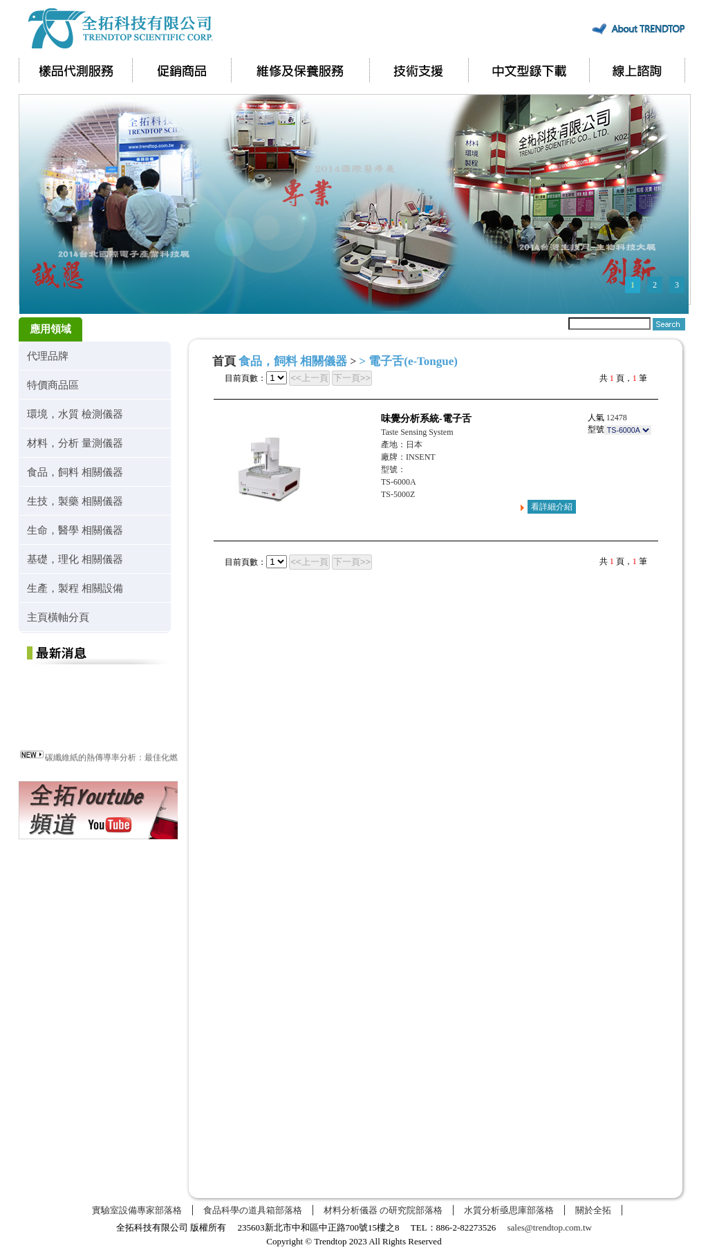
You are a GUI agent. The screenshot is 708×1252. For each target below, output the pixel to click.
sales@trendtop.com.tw (549, 1227)
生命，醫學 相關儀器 (75, 530)
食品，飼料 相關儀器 (75, 472)
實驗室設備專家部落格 (137, 1210)
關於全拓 (593, 1210)
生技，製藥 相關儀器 (75, 501)
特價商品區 (53, 385)
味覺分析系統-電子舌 (426, 418)
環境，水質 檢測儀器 (75, 414)
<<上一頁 (309, 378)
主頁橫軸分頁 (58, 617)
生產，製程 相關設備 (75, 588)
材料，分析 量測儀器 (75, 443)
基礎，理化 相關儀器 (75, 559)
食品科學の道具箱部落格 (252, 1210)
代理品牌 (47, 356)
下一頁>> (352, 378)
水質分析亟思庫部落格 (509, 1210)
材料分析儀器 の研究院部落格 (383, 1210)
